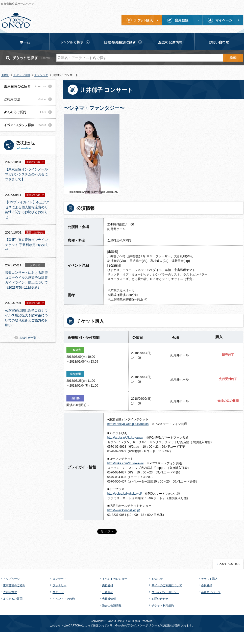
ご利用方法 (10, 592)
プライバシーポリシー (165, 592)
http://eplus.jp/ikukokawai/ (124, 493)
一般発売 (107, 592)
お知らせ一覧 (27, 337)
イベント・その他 (64, 598)
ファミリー (59, 585)
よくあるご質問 (12, 598)
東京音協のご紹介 (14, 585)
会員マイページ (211, 592)
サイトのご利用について (167, 585)
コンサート (59, 578)
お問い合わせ (160, 598)
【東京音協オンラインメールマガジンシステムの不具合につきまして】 (26, 174)
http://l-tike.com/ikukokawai (125, 463)
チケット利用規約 (163, 605)
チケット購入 (209, 578)
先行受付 (107, 585)
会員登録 (206, 585)
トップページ (11, 578)
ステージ (58, 592)
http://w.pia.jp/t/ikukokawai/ (125, 437)
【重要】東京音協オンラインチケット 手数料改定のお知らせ (27, 244)
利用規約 (166, 625)
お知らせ (157, 578)
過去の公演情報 (111, 605)
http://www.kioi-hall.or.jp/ (123, 510)
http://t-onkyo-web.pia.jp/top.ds (128, 424)
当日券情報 (109, 598)
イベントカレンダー (114, 578)
